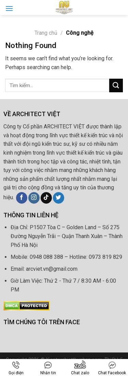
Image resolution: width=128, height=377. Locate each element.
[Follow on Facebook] (21, 198)
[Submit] (116, 85)
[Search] (120, 7)
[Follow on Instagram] (34, 198)
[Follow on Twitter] (58, 198)
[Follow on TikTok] (46, 198)
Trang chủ (45, 33)
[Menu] (9, 8)
